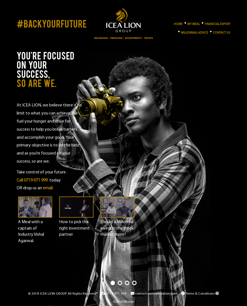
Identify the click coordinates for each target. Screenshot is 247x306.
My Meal (192, 23)
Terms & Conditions (198, 293)
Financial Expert (215, 23)
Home (178, 24)
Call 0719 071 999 (32, 180)
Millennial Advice (193, 31)
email (47, 188)
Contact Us (220, 31)
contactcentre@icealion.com (154, 293)
